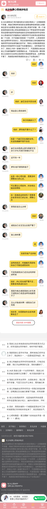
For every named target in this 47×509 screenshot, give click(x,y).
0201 (31, 436)
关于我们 (12, 426)
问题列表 (21, 436)
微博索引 (19, 430)
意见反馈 (33, 426)
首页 (3, 426)
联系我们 (22, 426)
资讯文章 (30, 430)
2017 (27, 436)
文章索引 (9, 430)
